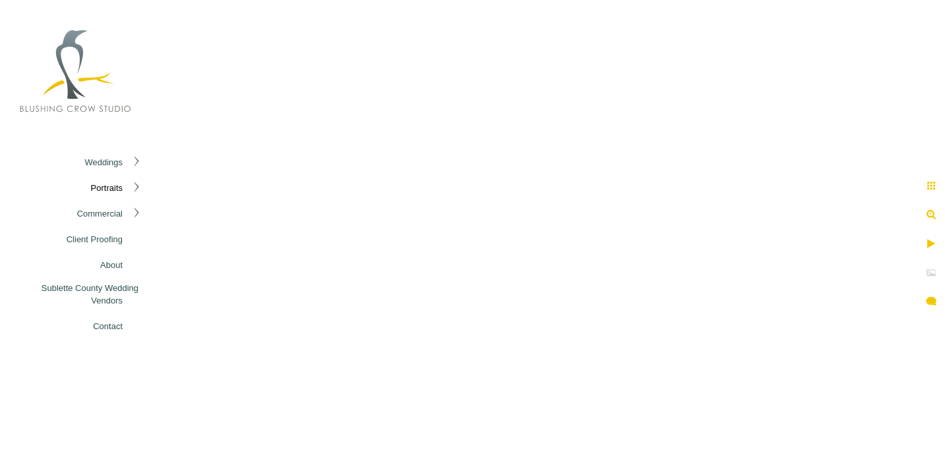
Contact (108, 326)
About (111, 265)
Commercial (100, 214)
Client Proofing (95, 239)
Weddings (103, 162)
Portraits (107, 188)
